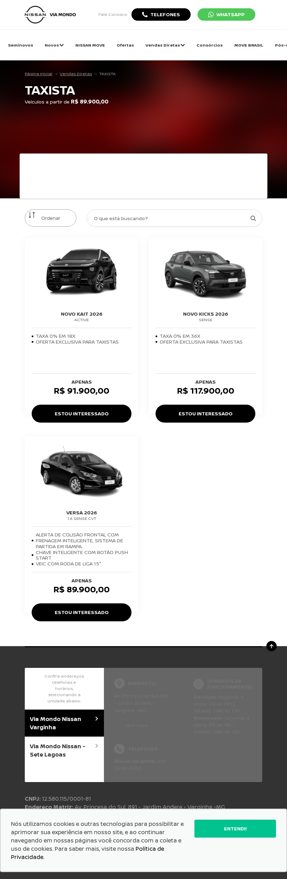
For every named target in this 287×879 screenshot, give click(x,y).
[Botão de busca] (253, 218)
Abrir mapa (136, 725)
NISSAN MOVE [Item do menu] (90, 45)
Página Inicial (38, 74)
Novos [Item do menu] (54, 45)
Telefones (165, 14)
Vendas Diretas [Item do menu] (165, 45)
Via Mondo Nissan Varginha (64, 723)
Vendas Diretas (76, 74)
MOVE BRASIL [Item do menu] (248, 45)
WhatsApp (230, 14)
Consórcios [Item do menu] (209, 45)
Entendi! (235, 828)
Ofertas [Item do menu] (125, 45)
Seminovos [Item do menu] (20, 45)
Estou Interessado (82, 413)
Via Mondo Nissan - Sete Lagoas (64, 750)
